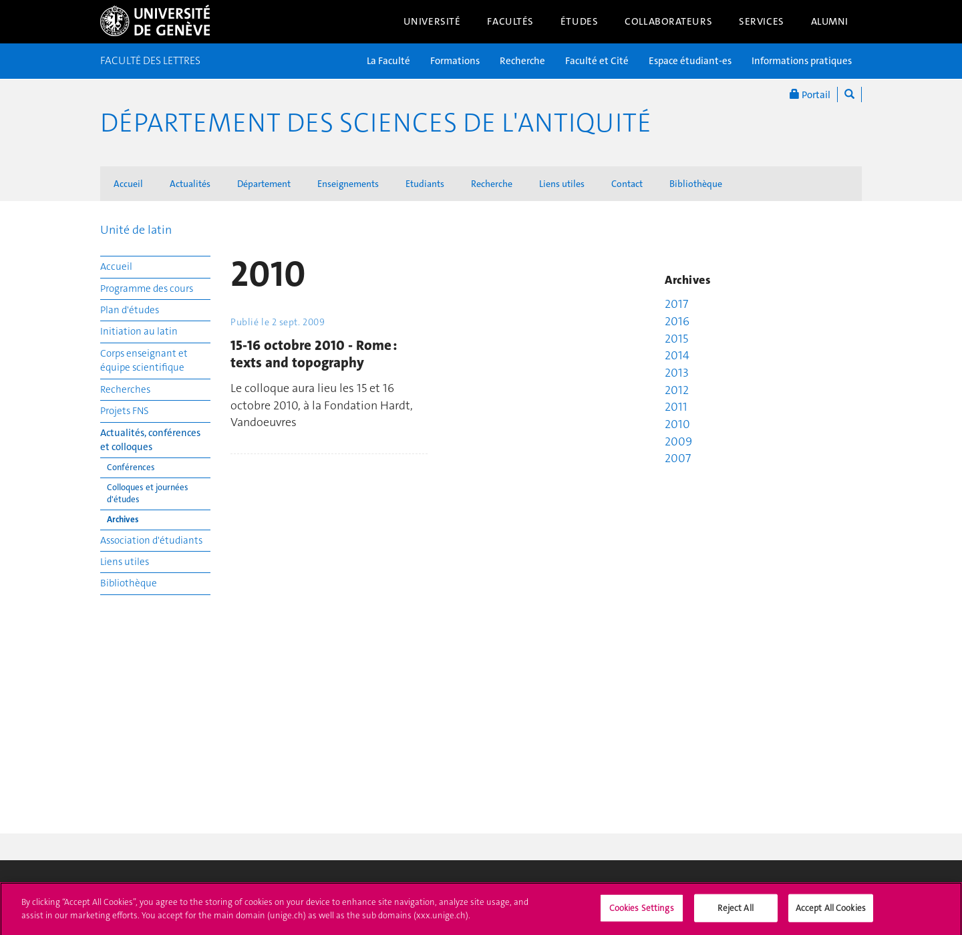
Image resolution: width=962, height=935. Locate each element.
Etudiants (425, 184)
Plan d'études (129, 310)
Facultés (510, 21)
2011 (676, 407)
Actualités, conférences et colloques (150, 439)
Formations (455, 60)
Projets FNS (124, 410)
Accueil (128, 184)
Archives (122, 519)
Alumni (829, 21)
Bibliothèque (695, 184)
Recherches (125, 389)
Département (264, 184)
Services (761, 21)
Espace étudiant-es (690, 60)
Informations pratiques (802, 60)
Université (432, 21)
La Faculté (388, 60)
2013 (677, 373)
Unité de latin (136, 230)
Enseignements (348, 184)
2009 (678, 441)
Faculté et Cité (597, 60)
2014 (677, 355)
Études (579, 21)
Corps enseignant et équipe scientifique (144, 360)
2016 (677, 321)
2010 (677, 424)
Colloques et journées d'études (147, 494)
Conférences (131, 467)
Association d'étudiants (151, 540)
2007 (678, 458)
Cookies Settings (641, 912)
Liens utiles (562, 184)
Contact (627, 184)
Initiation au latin (139, 331)
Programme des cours (146, 288)
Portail (810, 94)
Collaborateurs (668, 21)
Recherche (522, 60)
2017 (676, 304)
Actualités (190, 184)
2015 (676, 339)
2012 (677, 390)
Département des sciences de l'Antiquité (375, 123)
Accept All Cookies (831, 912)
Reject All (735, 912)
